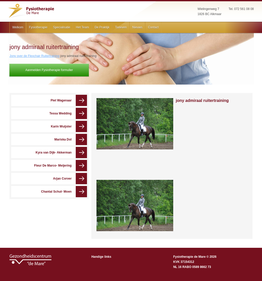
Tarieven (121, 27)
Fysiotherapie (38, 27)
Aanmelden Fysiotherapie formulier (49, 70)
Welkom (17, 27)
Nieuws (137, 27)
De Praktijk (102, 27)
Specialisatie (61, 27)
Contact (153, 27)
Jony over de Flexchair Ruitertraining (34, 56)
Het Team (82, 27)
